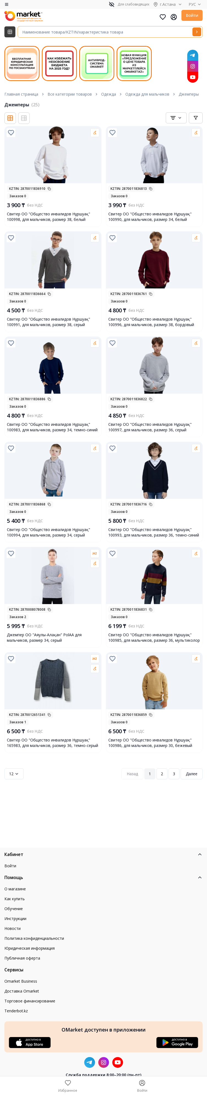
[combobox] (176, 117)
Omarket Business (20, 981)
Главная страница (21, 94)
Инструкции (15, 918)
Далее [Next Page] (191, 773)
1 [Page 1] (150, 773)
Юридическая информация (29, 948)
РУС (196, 4)
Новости (12, 928)
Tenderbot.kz (16, 1010)
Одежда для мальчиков (147, 94)
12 (14, 773)
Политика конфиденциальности (34, 938)
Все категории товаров (70, 94)
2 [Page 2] (162, 773)
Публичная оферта (22, 958)
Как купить (14, 898)
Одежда (108, 94)
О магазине (15, 888)
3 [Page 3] (174, 773)
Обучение (13, 908)
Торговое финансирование (29, 1001)
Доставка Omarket (21, 991)
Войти (192, 15)
